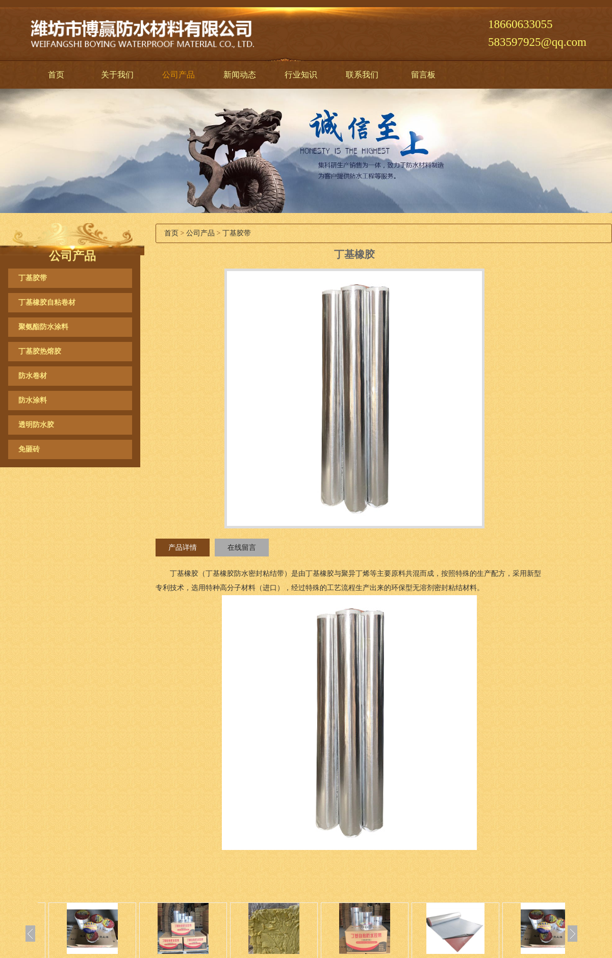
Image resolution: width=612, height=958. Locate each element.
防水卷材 (32, 376)
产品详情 (182, 547)
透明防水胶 (36, 425)
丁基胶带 (32, 278)
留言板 (423, 74)
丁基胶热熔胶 (39, 351)
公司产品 (178, 74)
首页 (56, 74)
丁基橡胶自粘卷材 (46, 302)
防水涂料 (32, 400)
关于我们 (117, 74)
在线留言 (241, 547)
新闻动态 (239, 74)
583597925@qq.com (537, 42)
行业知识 (301, 74)
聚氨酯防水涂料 (43, 327)
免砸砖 (29, 449)
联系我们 (362, 74)
